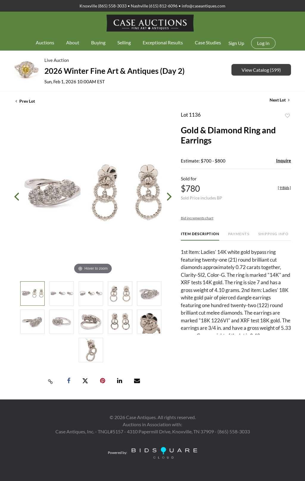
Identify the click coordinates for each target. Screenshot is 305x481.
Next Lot (280, 99)
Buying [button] (98, 42)
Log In (263, 43)
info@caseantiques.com (203, 5)
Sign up (236, 43)
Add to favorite (287, 116)
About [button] (72, 42)
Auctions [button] (45, 42)
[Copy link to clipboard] (50, 381)
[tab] (200, 236)
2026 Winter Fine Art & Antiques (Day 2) (114, 71)
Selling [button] (124, 42)
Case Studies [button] (208, 42)
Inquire (283, 160)
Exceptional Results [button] (163, 42)
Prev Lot (25, 101)
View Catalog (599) (261, 70)
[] (284, 187)
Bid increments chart (197, 218)
